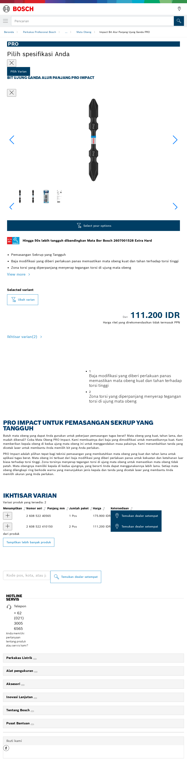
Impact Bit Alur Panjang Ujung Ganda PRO (124, 32)
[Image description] (19, 196)
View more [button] (17, 274)
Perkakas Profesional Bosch (39, 32)
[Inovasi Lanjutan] (35, 733)
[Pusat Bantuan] (32, 759)
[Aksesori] (22, 720)
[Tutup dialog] (11, 93)
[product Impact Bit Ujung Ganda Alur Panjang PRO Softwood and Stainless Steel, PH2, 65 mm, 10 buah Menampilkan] (7, 551)
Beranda (9, 32)
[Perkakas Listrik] (35, 694)
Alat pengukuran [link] (20, 706)
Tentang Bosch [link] (18, 746)
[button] (175, 139)
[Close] (11, 63)
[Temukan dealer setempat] (75, 612)
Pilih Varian (19, 71)
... (66, 32)
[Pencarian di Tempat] (179, 21)
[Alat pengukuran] (35, 707)
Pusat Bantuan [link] (18, 759)
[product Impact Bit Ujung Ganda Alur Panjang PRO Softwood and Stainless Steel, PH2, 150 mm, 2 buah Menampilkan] (7, 562)
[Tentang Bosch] (32, 746)
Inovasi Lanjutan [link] (20, 732)
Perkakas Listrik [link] (19, 693)
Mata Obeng (84, 32)
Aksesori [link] (13, 719)
